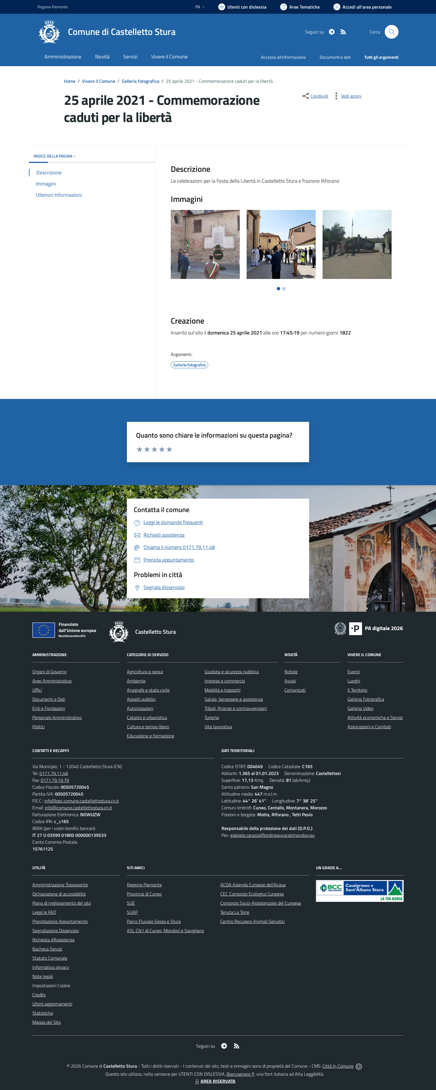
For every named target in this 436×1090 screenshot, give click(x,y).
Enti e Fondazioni (48, 708)
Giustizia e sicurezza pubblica (232, 671)
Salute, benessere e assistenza (234, 699)
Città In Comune (338, 1066)
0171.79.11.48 (54, 773)
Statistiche (42, 1013)
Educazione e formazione (150, 735)
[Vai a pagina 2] (284, 288)
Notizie (291, 671)
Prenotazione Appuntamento (60, 921)
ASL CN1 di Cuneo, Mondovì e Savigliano (165, 930)
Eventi (353, 671)
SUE (131, 903)
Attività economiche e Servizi (375, 717)
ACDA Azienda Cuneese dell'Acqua (253, 884)
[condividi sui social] (314, 96)
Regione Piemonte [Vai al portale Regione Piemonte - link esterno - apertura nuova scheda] (53, 7)
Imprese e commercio (225, 680)
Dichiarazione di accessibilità (59, 893)
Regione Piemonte (144, 884)
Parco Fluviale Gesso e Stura (154, 921)
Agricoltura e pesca (145, 671)
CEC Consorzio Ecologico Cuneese (252, 893)
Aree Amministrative (52, 680)
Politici (38, 726)
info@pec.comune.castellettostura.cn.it (81, 800)
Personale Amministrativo (57, 717)
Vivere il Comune (98, 81)
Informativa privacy (50, 967)
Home (69, 81)
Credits (39, 994)
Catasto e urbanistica (147, 717)
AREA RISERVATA (214, 1081)
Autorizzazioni (140, 708)
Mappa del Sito (46, 1022)
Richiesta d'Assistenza (53, 939)
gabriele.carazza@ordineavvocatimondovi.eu (272, 835)
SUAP (132, 912)
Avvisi (290, 680)
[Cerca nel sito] (391, 32)
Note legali (42, 976)
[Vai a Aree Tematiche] (300, 7)
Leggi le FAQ (44, 912)
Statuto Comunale (49, 958)
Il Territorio (357, 689)
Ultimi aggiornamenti (52, 1003)
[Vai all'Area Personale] (362, 7)
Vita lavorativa (218, 726)
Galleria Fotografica (365, 699)
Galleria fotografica (140, 81)
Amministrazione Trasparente (60, 884)
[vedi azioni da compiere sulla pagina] (347, 96)
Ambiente (136, 680)
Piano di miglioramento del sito (61, 903)
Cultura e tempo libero (148, 726)
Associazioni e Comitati (369, 726)
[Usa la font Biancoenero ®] (242, 7)
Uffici (37, 689)
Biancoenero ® (240, 1074)
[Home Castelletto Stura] (107, 32)
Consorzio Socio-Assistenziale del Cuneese (260, 903)
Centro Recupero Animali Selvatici (252, 921)
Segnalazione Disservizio (55, 930)
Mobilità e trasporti (222, 689)
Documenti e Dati (48, 699)
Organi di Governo (49, 671)
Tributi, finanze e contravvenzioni (236, 708)
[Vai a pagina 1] (278, 288)
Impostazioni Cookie (51, 985)
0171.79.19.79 (55, 780)
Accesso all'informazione (283, 57)
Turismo (212, 717)
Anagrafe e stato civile (148, 689)
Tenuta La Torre (234, 912)
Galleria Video (360, 708)
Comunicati (295, 689)
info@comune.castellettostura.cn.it (78, 807)
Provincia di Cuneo (144, 893)
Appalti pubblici (141, 699)
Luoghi (353, 680)
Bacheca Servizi (47, 948)
